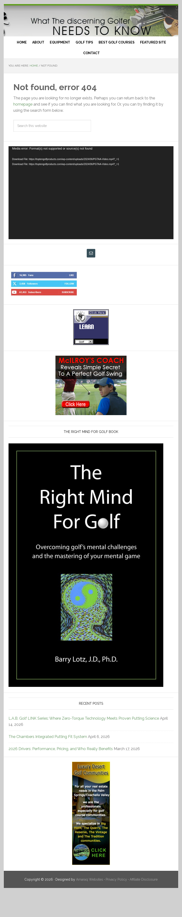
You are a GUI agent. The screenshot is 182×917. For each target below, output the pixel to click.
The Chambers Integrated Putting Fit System (48, 761)
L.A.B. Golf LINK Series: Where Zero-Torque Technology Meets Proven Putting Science (84, 743)
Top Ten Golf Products (91, 32)
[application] (91, 217)
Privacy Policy (116, 904)
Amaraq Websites (89, 904)
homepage (22, 129)
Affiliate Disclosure (144, 904)
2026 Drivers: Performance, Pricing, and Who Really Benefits (61, 773)
